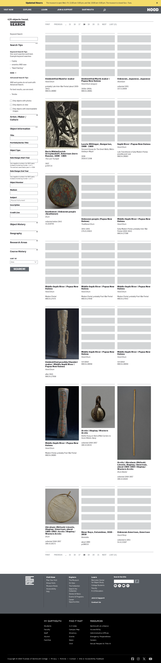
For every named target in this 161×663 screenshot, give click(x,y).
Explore (27, 10)
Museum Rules (52, 586)
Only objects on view (20, 105)
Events (72, 636)
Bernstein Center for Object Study (97, 581)
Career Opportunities (74, 601)
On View (72, 583)
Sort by (13, 259)
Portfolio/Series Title (19, 143)
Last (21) (113, 25)
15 (70, 25)
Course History (18, 251)
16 (75, 25)
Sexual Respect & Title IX (100, 643)
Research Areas (18, 242)
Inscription (15, 205)
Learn (44, 10)
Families (47, 640)
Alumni (47, 636)
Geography (16, 233)
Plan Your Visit (51, 580)
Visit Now (8, 10)
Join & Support (65, 10)
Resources (96, 621)
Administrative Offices (99, 633)
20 (93, 25)
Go (137, 581)
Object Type (15, 150)
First (47, 25)
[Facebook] (132, 658)
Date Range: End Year (19, 171)
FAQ (47, 592)
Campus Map (74, 629)
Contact (72, 659)
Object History (17, 224)
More (12, 73)
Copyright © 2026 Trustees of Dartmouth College (28, 659)
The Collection (74, 586)
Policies (63, 659)
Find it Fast (76, 621)
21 (98, 25)
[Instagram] (138, 658)
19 (89, 25)
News (71, 640)
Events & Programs (76, 597)
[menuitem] (53, 631)
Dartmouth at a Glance (99, 626)
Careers (93, 640)
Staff (46, 633)
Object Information (20, 129)
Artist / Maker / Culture (18, 118)
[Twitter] (144, 658)
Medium (13, 190)
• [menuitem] (49, 659)
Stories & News (75, 594)
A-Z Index (73, 626)
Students (47, 626)
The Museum (74, 580)
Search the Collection (73, 590)
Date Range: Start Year (20, 158)
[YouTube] (150, 658)
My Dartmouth (53, 621)
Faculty (94, 588)
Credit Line (15, 213)
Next (104, 25)
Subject (13, 198)
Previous (58, 25)
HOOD (152, 10)
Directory (73, 633)
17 (79, 25)
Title (12, 135)
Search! (19, 269)
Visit (71, 643)
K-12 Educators (97, 591)
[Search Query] (124, 581)
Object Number (16, 183)
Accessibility (51, 589)
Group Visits (50, 583)
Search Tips (16, 45)
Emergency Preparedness (100, 636)
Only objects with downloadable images (25, 110)
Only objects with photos (22, 101)
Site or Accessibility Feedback (91, 659)
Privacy (54, 659)
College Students (98, 585)
